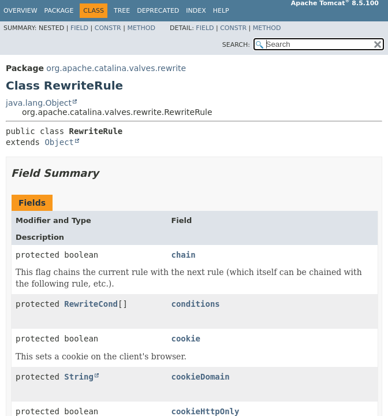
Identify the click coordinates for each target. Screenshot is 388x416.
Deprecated (158, 10)
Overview (20, 10)
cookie (185, 338)
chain (183, 254)
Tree (122, 10)
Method (141, 28)
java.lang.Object (39, 102)
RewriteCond (91, 304)
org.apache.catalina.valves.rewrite (116, 68)
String (79, 376)
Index (196, 10)
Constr (108, 28)
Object (59, 142)
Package (59, 10)
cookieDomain (200, 376)
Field (79, 28)
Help (221, 10)
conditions (195, 304)
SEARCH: (236, 45)
